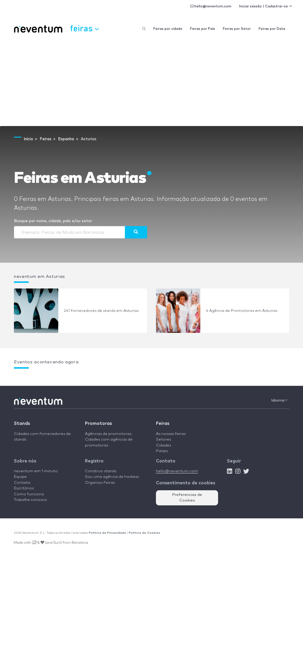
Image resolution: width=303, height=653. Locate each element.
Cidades (163, 445)
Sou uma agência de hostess (112, 477)
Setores (163, 439)
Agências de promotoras (108, 434)
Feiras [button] (84, 28)
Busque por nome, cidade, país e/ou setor (53, 221)
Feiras (162, 423)
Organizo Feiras (100, 483)
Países (162, 451)
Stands (22, 423)
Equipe (20, 477)
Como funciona (29, 494)
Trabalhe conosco (30, 500)
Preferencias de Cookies (187, 498)
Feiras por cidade (167, 28)
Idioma (279, 400)
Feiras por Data (272, 28)
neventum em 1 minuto (36, 471)
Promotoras (98, 423)
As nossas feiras (171, 434)
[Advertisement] (151, 81)
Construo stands (100, 471)
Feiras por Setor (237, 28)
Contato (22, 483)
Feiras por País (202, 28)
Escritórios (24, 488)
